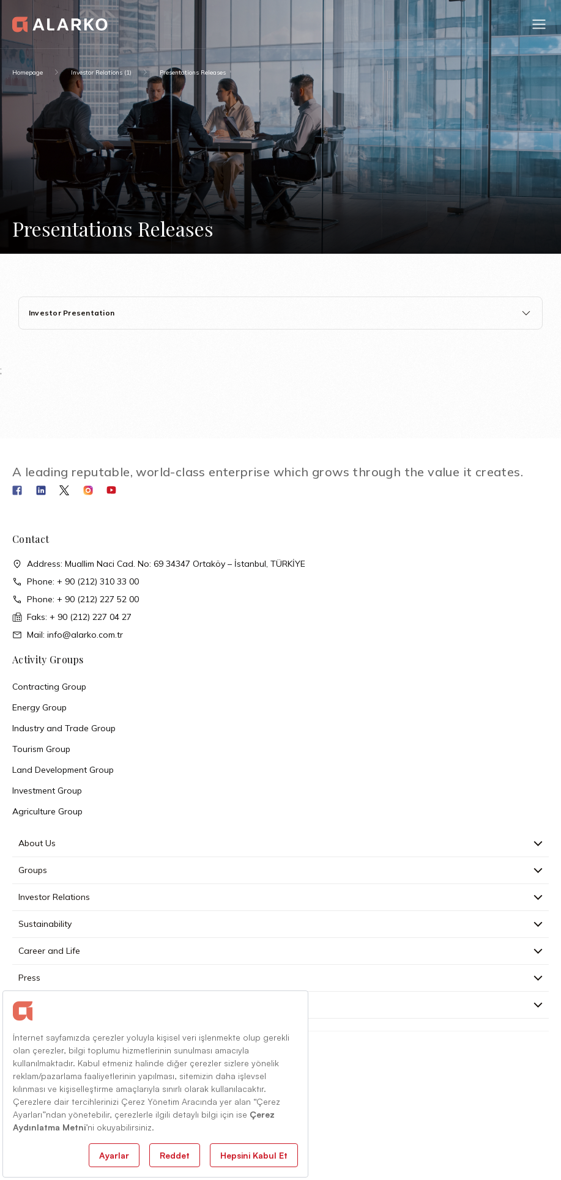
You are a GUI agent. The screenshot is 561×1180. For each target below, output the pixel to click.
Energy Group (39, 707)
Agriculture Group (47, 811)
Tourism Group (41, 748)
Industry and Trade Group (64, 728)
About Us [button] (280, 843)
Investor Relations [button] (280, 896)
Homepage (27, 72)
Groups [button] (280, 870)
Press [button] (280, 977)
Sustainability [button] (280, 923)
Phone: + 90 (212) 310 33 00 (75, 582)
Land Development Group (63, 769)
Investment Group (47, 790)
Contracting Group (49, 686)
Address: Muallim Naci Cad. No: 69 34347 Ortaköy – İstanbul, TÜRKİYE (158, 564)
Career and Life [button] (280, 950)
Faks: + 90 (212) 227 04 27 (72, 617)
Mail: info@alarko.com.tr (67, 635)
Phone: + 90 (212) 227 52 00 (75, 599)
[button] (539, 24)
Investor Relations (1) (101, 72)
